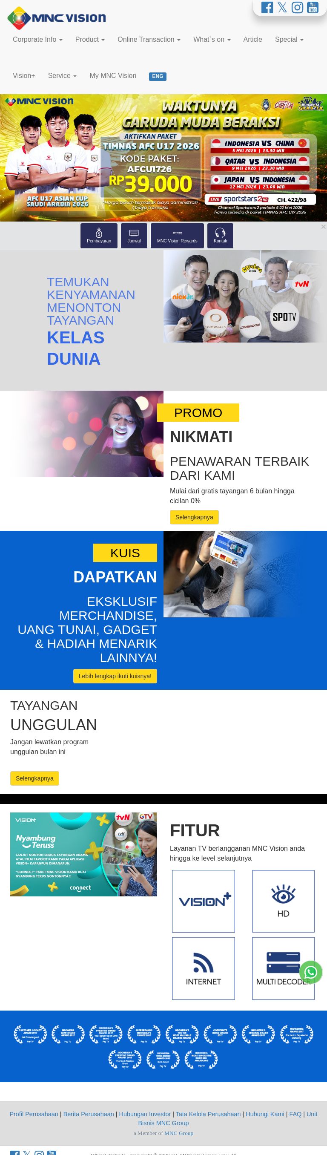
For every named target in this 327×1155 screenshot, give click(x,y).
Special (289, 39)
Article (253, 39)
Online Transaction (149, 39)
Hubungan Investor (145, 1114)
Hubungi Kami (265, 1114)
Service (62, 75)
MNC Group (178, 1133)
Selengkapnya (194, 517)
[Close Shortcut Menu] (323, 226)
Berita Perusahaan (88, 1114)
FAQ (295, 1114)
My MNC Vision (112, 75)
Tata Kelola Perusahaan (208, 1114)
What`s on (211, 39)
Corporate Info (38, 39)
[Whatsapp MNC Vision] (311, 1141)
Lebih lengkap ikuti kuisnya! (115, 676)
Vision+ (24, 75)
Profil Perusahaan (33, 1114)
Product (90, 39)
